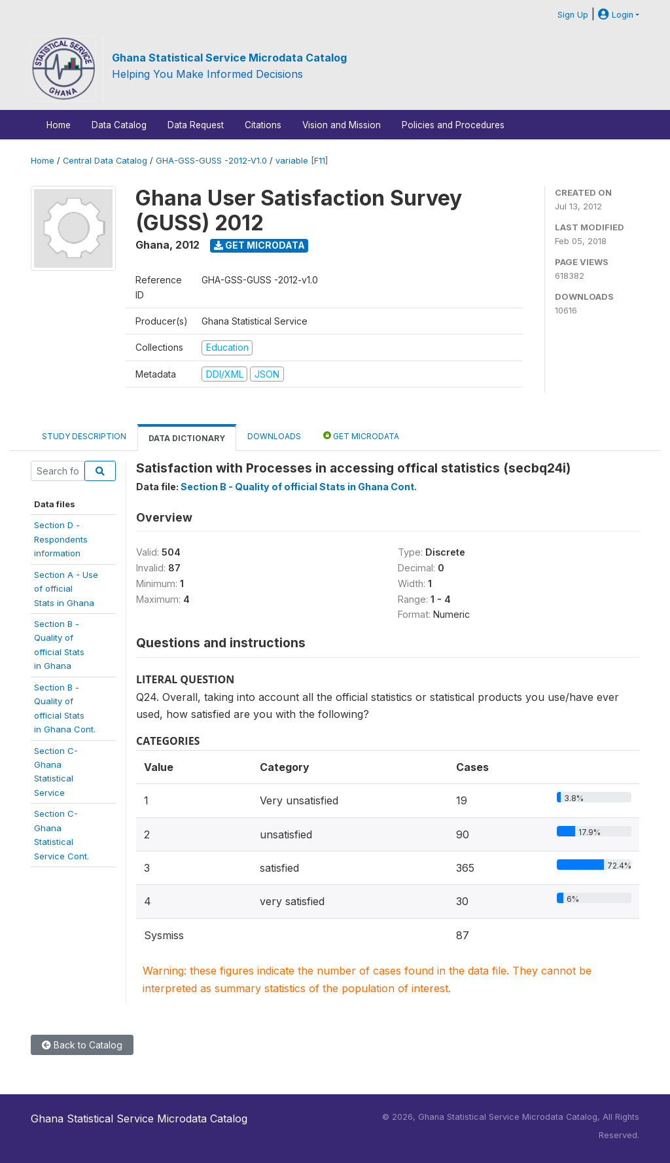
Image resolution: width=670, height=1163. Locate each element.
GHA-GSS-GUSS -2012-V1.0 (211, 161)
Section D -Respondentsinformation (61, 539)
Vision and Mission (341, 125)
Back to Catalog (82, 1044)
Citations (263, 125)
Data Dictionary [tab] (187, 438)
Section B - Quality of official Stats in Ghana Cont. (299, 486)
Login (615, 15)
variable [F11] (301, 161)
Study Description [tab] (84, 436)
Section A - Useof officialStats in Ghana (66, 588)
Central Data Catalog (105, 161)
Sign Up (572, 15)
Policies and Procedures (453, 125)
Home (58, 125)
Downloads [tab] (274, 436)
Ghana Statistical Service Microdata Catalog (229, 57)
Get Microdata (259, 245)
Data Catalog (119, 125)
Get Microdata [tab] (361, 435)
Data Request (196, 125)
